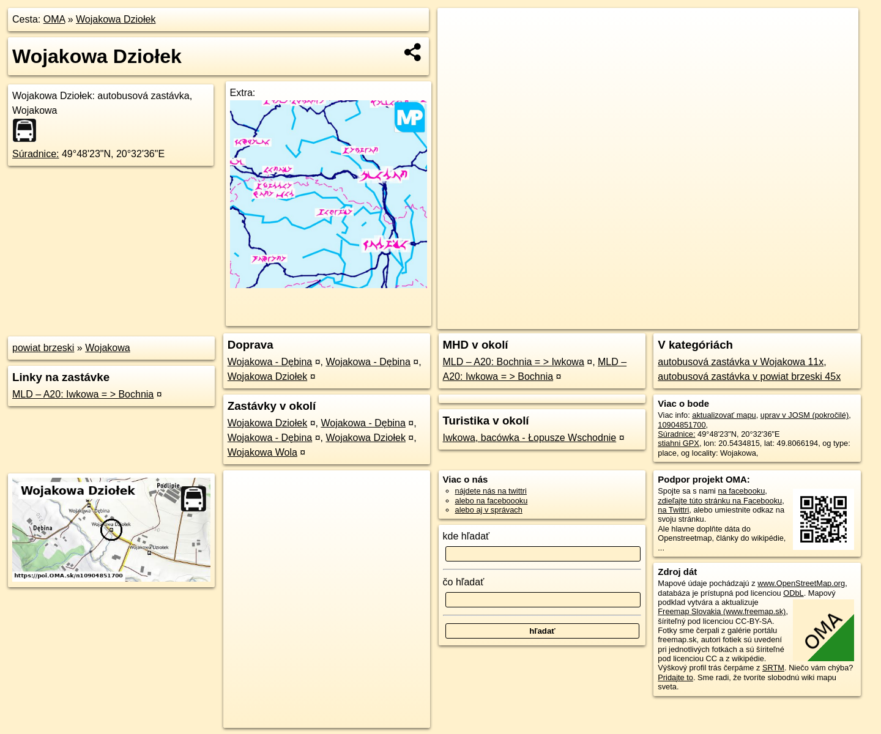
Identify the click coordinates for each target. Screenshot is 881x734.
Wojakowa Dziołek (115, 19)
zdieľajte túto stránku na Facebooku (720, 500)
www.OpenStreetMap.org (801, 583)
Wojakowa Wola (262, 452)
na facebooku (741, 490)
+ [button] (459, 29)
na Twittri (673, 509)
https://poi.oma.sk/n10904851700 (801, 320)
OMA (54, 19)
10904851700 (681, 424)
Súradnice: (35, 154)
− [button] (459, 48)
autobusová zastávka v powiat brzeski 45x (749, 376)
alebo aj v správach (488, 509)
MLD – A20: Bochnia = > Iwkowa (513, 362)
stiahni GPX (678, 443)
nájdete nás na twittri (491, 490)
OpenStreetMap (643, 320)
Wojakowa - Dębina (270, 362)
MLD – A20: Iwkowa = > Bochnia (83, 394)
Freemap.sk (706, 320)
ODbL (793, 593)
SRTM (773, 667)
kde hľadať (466, 536)
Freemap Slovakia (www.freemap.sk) (722, 611)
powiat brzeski (43, 348)
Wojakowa (107, 348)
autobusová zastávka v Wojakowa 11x (740, 362)
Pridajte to (675, 677)
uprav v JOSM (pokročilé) (804, 415)
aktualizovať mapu (724, 415)
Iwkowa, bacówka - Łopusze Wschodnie (530, 437)
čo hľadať (464, 582)
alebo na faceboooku (491, 500)
